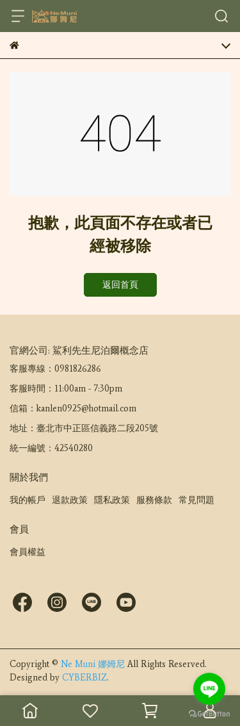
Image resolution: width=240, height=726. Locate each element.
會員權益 (27, 552)
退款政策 (70, 500)
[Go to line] (209, 689)
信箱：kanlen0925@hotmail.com (73, 408)
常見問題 (196, 500)
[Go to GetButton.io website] (209, 713)
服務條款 (154, 500)
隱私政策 (112, 500)
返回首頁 (120, 284)
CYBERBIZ (84, 677)
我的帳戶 (27, 500)
